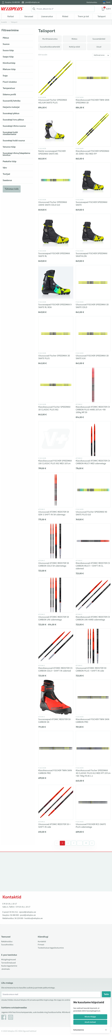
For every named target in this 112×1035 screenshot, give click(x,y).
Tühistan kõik (12, 189)
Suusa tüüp (8, 50)
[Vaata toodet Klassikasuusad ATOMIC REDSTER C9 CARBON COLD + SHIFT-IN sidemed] (55, 646)
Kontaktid (42, 941)
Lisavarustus (47, 16)
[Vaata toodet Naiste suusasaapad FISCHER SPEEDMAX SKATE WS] (55, 129)
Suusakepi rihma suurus (14, 126)
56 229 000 (19, 918)
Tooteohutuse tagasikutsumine (51, 947)
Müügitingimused (8, 959)
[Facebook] (3, 1017)
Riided (65, 16)
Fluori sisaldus (10, 82)
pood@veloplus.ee (32, 2)
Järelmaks (5, 969)
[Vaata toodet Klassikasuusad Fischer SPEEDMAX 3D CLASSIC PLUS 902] (55, 384)
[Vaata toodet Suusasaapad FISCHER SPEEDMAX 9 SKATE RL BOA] (55, 282)
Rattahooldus (92, 2)
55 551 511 (13, 912)
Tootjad (6, 174)
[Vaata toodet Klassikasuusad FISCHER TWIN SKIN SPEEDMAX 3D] (93, 77)
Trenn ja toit (83, 16)
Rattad (10, 16)
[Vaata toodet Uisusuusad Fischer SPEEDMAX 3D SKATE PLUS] (55, 333)
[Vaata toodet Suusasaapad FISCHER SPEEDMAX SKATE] (93, 180)
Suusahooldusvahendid (50, 46)
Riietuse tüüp (9, 69)
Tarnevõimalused (8, 962)
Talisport (102, 16)
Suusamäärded (98, 39)
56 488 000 (14, 915)
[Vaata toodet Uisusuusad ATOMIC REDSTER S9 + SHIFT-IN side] (55, 802)
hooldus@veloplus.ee (33, 918)
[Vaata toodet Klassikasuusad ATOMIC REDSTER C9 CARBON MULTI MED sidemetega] (93, 438)
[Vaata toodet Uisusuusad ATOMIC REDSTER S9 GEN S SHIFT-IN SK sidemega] (55, 489)
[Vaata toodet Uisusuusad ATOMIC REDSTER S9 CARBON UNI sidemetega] (55, 594)
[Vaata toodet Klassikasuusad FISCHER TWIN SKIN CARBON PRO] (93, 697)
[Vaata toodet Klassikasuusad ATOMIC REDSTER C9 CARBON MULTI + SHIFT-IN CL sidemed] (93, 540)
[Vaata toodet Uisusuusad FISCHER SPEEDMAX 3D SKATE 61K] (93, 333)
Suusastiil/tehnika (11, 101)
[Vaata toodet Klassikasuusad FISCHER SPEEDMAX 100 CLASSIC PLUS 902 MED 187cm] (55, 438)
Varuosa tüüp (9, 147)
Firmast (41, 944)
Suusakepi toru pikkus (13, 119)
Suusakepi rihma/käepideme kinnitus (16, 154)
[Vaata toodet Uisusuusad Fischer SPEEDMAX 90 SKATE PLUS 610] (93, 489)
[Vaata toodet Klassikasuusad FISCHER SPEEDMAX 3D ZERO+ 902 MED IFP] (93, 129)
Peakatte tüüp (9, 161)
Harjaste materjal (11, 107)
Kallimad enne (99, 55)
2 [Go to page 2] (68, 843)
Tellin (106, 994)
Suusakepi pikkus (11, 113)
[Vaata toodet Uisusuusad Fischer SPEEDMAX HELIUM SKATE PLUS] (55, 77)
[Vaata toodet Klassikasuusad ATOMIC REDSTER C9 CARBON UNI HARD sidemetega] (93, 594)
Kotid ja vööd (74, 46)
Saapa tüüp (8, 56)
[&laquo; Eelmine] (57, 843)
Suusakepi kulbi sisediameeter (10, 133)
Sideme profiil (9, 94)
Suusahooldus (7, 944)
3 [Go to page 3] (73, 843)
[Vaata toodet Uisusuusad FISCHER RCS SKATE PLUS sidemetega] (93, 802)
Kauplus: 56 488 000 (12, 2)
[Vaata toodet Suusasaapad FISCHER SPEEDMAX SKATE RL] (55, 231)
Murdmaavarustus (50, 39)
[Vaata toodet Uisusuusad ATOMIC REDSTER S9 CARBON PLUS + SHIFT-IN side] (93, 646)
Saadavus (7, 180)
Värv (5, 167)
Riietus (74, 39)
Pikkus (6, 38)
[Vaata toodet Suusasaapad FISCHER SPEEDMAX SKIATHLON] (93, 231)
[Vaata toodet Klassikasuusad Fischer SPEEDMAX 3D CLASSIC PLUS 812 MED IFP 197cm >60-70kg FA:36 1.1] (93, 748)
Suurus (6, 44)
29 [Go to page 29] (86, 843)
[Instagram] (10, 1017)
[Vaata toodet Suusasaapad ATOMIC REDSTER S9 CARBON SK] (55, 697)
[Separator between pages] (79, 843)
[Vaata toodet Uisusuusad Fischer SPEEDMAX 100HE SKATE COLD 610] (55, 180)
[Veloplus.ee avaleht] (12, 8)
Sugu (5, 75)
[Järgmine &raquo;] (92, 843)
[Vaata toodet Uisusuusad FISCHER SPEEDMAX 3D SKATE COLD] (93, 282)
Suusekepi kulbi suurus (14, 140)
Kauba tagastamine (9, 965)
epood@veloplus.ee (27, 912)
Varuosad (28, 16)
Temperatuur (9, 88)
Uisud (98, 46)
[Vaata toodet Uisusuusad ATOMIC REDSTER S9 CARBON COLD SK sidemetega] (55, 540)
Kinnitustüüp (9, 63)
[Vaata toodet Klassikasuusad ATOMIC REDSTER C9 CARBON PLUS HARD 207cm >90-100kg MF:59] (93, 384)
